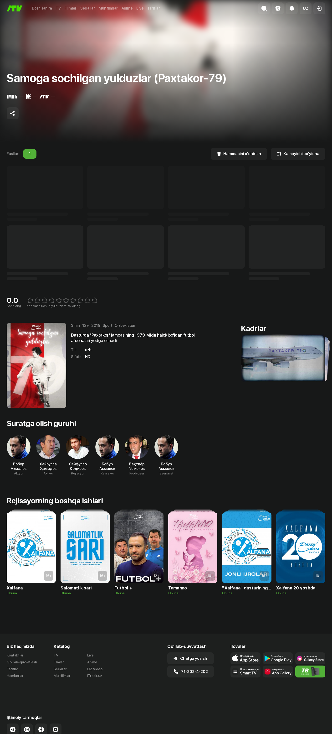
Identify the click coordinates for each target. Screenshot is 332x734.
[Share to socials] (13, 113)
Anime (127, 8)
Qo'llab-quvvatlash (22, 662)
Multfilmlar (108, 8)
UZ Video (94, 669)
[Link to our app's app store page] (245, 658)
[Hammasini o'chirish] (239, 154)
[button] (306, 8)
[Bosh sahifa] (14, 8)
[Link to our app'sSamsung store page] (310, 658)
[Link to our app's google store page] (278, 658)
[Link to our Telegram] (13, 711)
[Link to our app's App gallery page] (278, 671)
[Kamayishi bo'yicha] (298, 154)
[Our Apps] (245, 671)
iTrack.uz (94, 676)
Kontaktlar (15, 655)
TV (58, 8)
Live (139, 8)
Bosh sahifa (42, 8)
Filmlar (71, 8)
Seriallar (87, 8)
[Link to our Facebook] (41, 711)
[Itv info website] (310, 671)
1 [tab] (29, 154)
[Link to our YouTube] (55, 711)
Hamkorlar (15, 676)
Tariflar (153, 8)
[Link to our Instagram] (27, 711)
